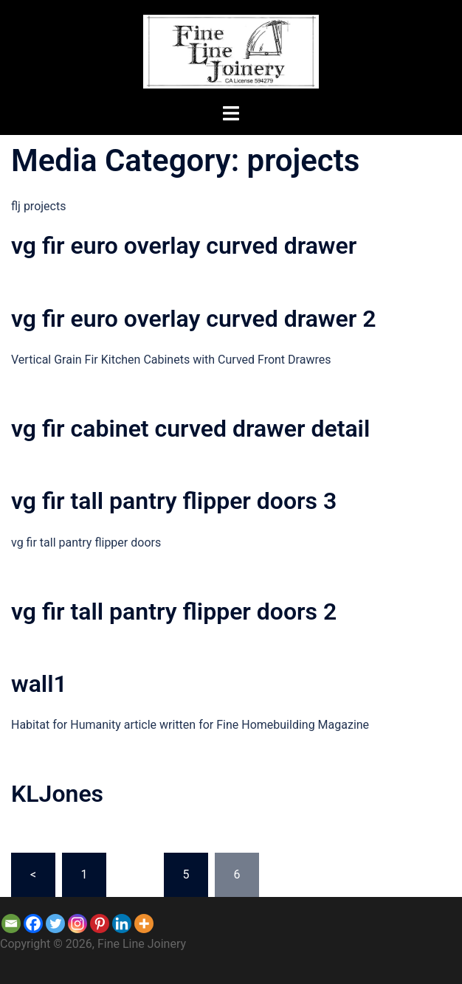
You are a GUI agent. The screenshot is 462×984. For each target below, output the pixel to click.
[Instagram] (77, 923)
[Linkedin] (121, 923)
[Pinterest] (99, 923)
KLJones (57, 794)
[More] (144, 923)
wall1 (39, 684)
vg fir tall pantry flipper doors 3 (174, 501)
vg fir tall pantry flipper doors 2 (174, 611)
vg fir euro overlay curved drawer (183, 246)
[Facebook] (33, 923)
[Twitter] (55, 923)
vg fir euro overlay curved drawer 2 (193, 319)
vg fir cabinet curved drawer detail (190, 429)
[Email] (11, 923)
